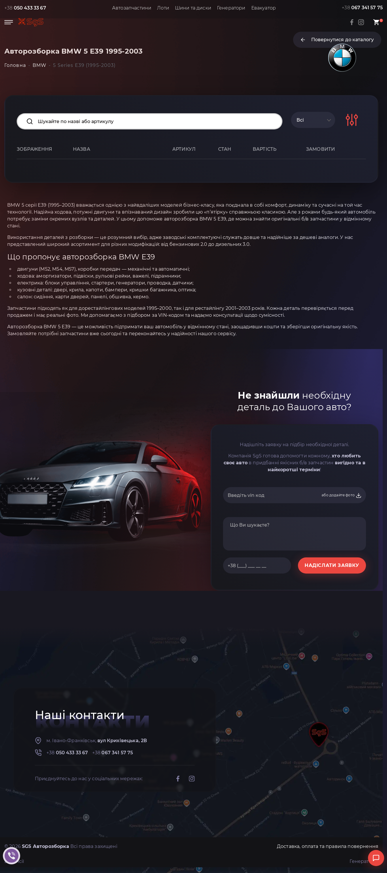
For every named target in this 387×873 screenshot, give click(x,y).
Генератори (231, 8)
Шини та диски (193, 8)
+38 (25, 8)
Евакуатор (263, 8)
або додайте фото (342, 495)
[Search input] (149, 121)
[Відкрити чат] (376, 858)
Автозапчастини (131, 8)
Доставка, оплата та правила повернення (327, 846)
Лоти (163, 8)
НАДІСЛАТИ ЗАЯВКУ (332, 565)
